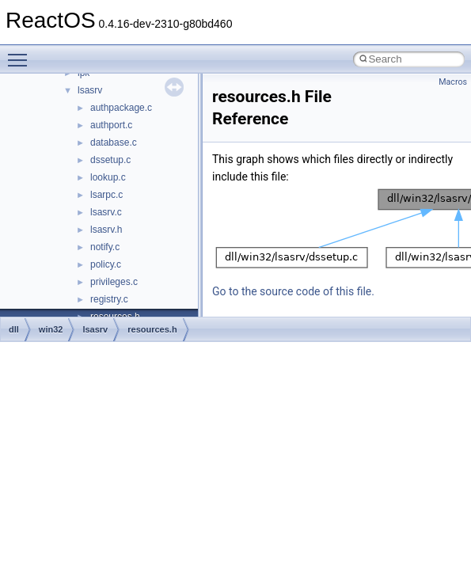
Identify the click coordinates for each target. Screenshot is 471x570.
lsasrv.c (106, 212)
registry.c (109, 299)
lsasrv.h (106, 229)
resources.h (152, 329)
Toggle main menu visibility (21, 53)
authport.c (111, 125)
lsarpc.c (106, 194)
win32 (51, 329)
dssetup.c (110, 159)
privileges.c (114, 281)
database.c (113, 142)
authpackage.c (121, 107)
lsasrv (90, 90)
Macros (453, 82)
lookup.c (108, 177)
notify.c (105, 247)
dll (14, 329)
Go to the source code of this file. (293, 291)
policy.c (105, 264)
